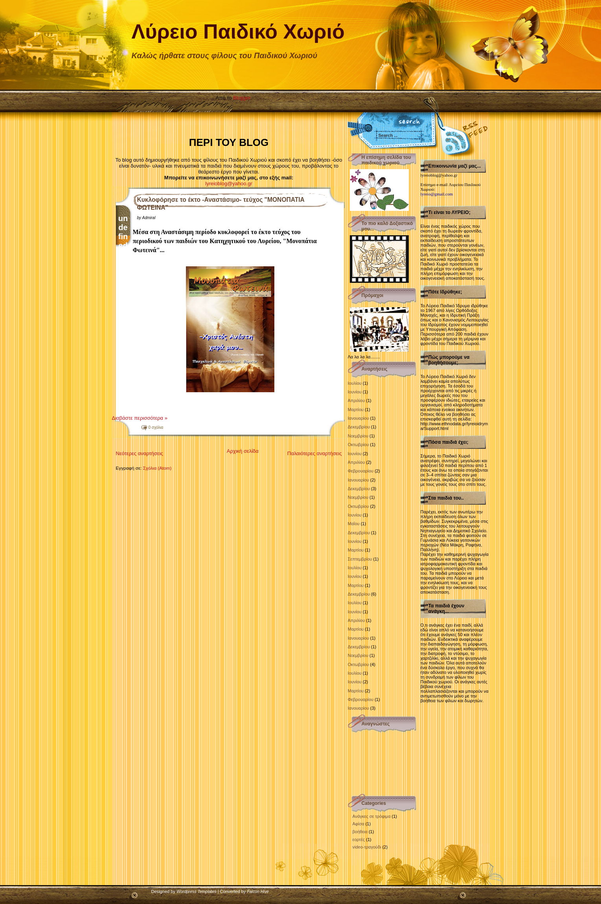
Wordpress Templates (196, 891)
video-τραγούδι (367, 847)
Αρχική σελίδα (243, 451)
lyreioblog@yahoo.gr (228, 183)
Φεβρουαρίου (361, 471)
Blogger (241, 98)
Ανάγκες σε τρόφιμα (372, 816)
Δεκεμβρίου (359, 426)
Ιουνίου (355, 391)
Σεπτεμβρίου (360, 559)
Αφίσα (358, 823)
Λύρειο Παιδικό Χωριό (238, 31)
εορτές (359, 839)
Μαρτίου (356, 409)
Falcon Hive (257, 891)
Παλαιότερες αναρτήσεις (314, 453)
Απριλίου (356, 400)
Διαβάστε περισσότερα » (139, 418)
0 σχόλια (156, 427)
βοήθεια (360, 831)
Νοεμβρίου (358, 436)
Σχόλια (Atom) (157, 467)
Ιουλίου (355, 383)
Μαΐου (354, 523)
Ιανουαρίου (358, 418)
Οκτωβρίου (358, 444)
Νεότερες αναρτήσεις (139, 453)
